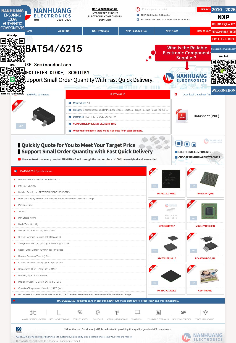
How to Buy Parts (207, 31)
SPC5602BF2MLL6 (166, 258)
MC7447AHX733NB (205, 226)
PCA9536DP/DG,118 (205, 258)
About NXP (64, 31)
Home (28, 31)
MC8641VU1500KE (166, 291)
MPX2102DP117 (167, 226)
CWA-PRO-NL (205, 291)
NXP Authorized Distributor (79, 329)
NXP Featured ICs (136, 31)
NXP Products (100, 31)
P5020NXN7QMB (205, 193)
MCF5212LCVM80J (166, 193)
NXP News (172, 31)
